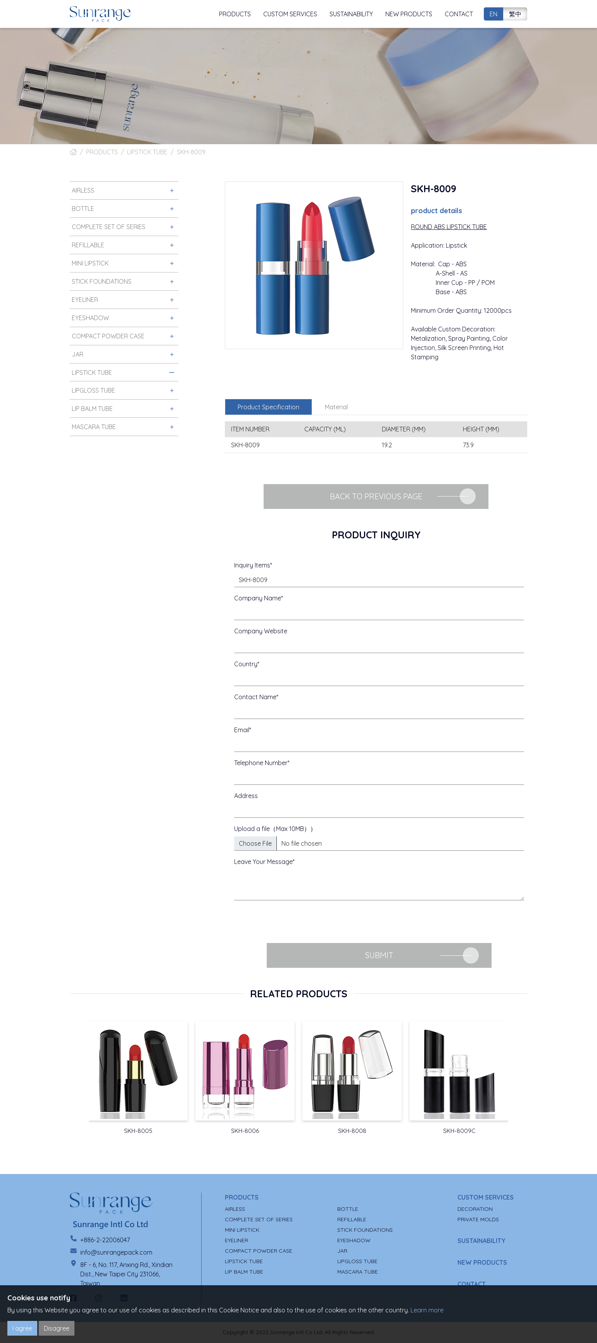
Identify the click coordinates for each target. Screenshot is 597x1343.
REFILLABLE (351, 1219)
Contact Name (255, 697)
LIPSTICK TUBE (147, 152)
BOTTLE (347, 1209)
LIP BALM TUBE (244, 1272)
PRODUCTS (102, 152)
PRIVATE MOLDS (478, 1219)
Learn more (427, 1310)
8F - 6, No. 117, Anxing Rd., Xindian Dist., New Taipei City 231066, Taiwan (126, 1274)
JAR (342, 1251)
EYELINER (236, 1240)
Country (245, 664)
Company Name (257, 598)
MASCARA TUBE (357, 1272)
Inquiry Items (252, 565)
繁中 (515, 14)
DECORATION (475, 1209)
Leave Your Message (263, 861)
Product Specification (268, 407)
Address (246, 796)
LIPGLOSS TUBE (357, 1261)
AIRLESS (235, 1209)
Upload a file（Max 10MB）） (275, 829)
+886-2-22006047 (105, 1240)
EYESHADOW (354, 1240)
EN (493, 14)
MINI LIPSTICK (242, 1230)
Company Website (260, 631)
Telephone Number (261, 763)
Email (241, 730)
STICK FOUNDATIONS (365, 1230)
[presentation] (293, 922)
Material (336, 407)
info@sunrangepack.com (116, 1253)
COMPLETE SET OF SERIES (259, 1219)
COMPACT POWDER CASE (258, 1251)
